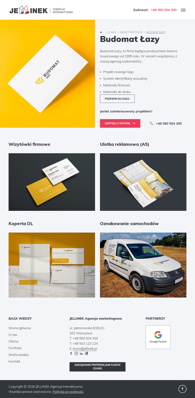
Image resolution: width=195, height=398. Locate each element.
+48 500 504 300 (164, 10)
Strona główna (20, 328)
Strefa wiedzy (19, 355)
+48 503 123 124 (85, 343)
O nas (13, 335)
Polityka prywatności (68, 392)
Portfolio (15, 348)
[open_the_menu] (183, 10)
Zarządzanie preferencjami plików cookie (97, 366)
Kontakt (14, 361)
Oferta (13, 341)
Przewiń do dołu (117, 98)
